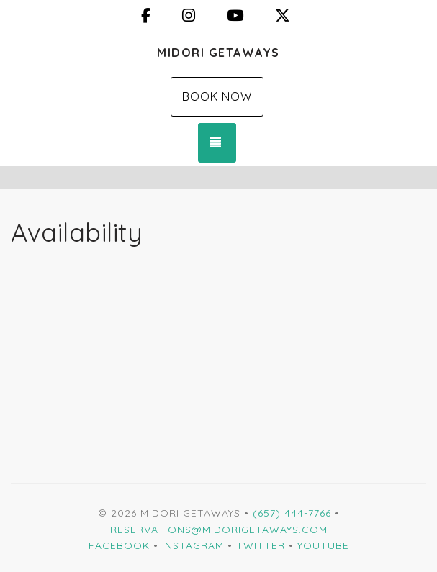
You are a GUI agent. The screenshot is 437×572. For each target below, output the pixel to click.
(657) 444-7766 (292, 513)
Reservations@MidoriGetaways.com (219, 529)
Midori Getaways (218, 52)
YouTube (323, 545)
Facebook (119, 545)
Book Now (217, 96)
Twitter (260, 545)
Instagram (193, 545)
